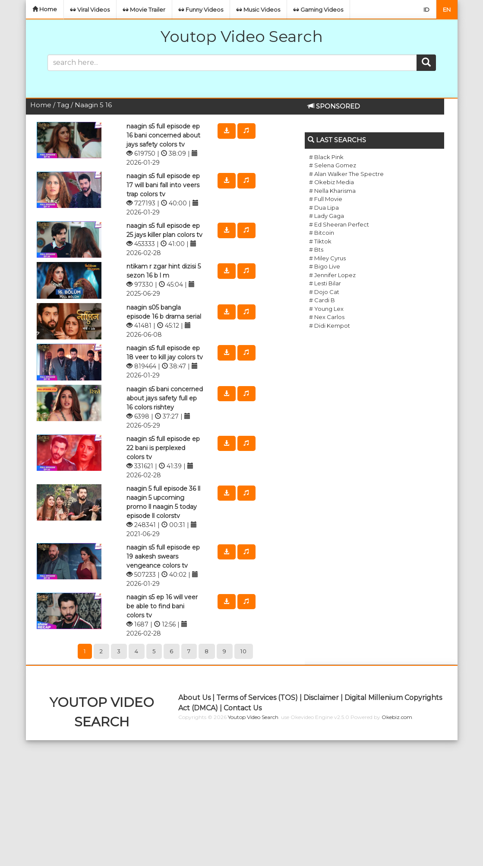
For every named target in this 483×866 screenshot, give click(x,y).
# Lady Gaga (326, 215)
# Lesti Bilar (325, 283)
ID (426, 9)
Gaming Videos (318, 9)
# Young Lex (326, 308)
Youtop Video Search (242, 36)
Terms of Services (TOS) (257, 697)
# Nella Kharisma (332, 190)
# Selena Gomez (332, 165)
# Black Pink (326, 156)
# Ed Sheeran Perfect (339, 224)
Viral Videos (90, 9)
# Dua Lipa (324, 207)
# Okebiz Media (331, 182)
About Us (194, 697)
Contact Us (243, 708)
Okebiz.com (397, 717)
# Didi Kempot (329, 325)
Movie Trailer (144, 9)
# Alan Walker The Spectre (346, 173)
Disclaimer (321, 697)
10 (243, 651)
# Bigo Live (324, 266)
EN (447, 9)
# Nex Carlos (326, 316)
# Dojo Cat (324, 291)
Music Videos (258, 9)
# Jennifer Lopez (332, 275)
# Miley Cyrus (327, 258)
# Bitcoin (321, 232)
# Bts (316, 249)
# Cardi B (322, 300)
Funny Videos (201, 9)
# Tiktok (320, 241)
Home (44, 9)
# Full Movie (325, 198)
